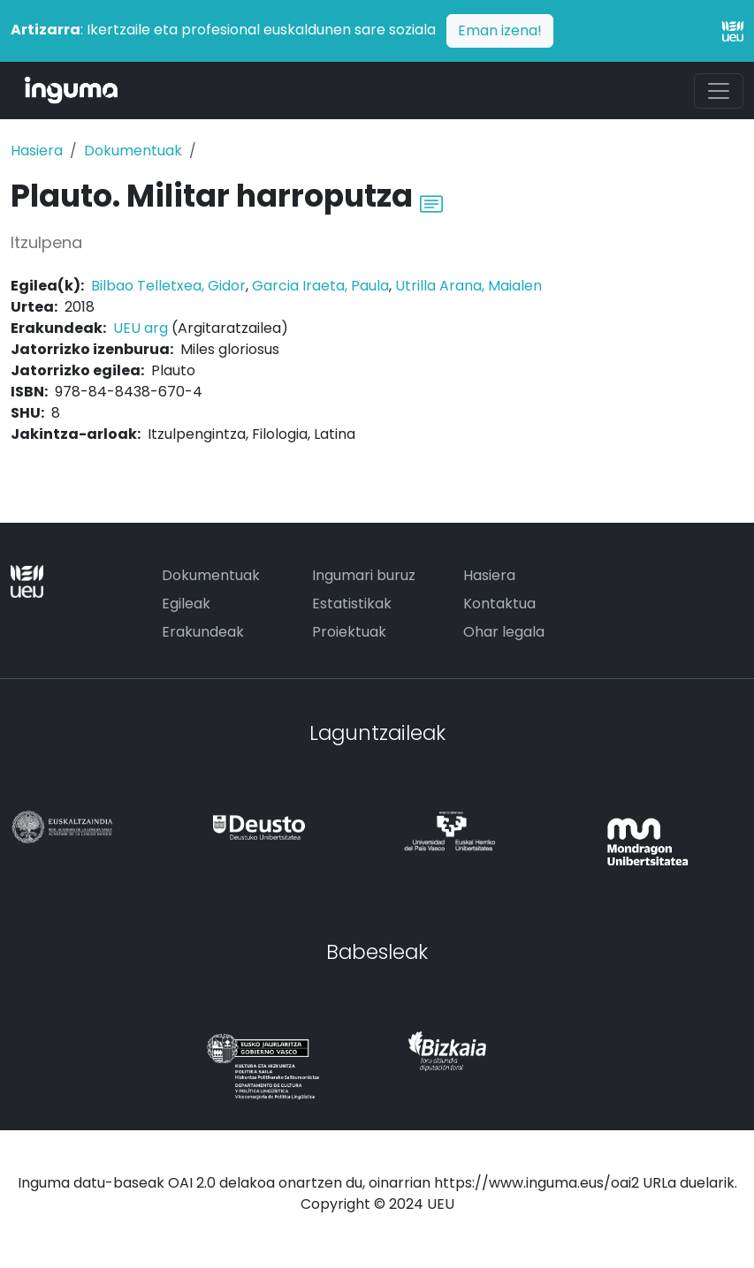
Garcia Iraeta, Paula (320, 285)
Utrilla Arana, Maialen (468, 285)
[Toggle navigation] (718, 91)
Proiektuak (349, 632)
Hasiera (37, 150)
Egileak (186, 603)
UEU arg (140, 328)
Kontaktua (499, 603)
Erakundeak (203, 632)
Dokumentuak (133, 150)
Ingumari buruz (363, 575)
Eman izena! (500, 30)
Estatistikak (352, 603)
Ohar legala (504, 632)
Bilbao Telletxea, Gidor (168, 285)
